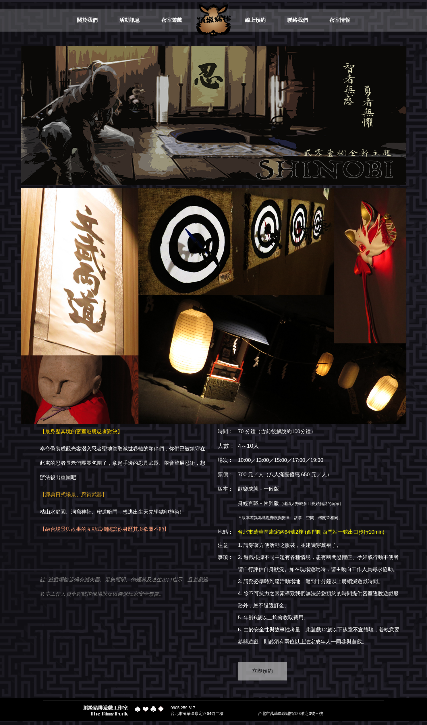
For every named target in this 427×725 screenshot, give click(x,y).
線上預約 (255, 20)
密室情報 (339, 20)
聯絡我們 (297, 20)
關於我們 (87, 20)
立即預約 (262, 671)
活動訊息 (129, 20)
